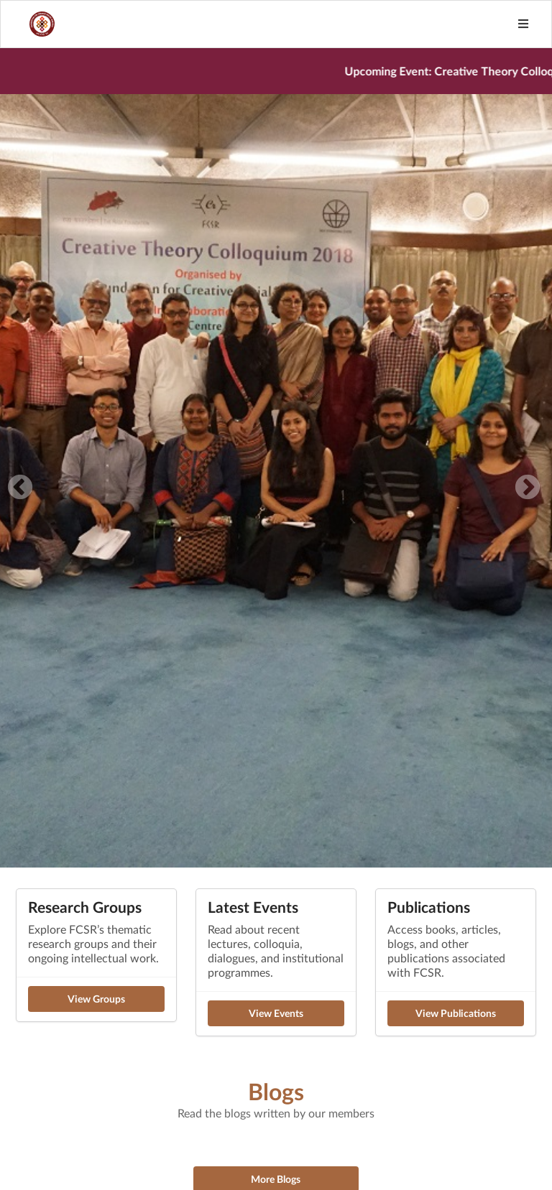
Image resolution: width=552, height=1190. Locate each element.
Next (527, 488)
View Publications (455, 1013)
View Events (276, 1013)
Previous (20, 488)
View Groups (96, 999)
